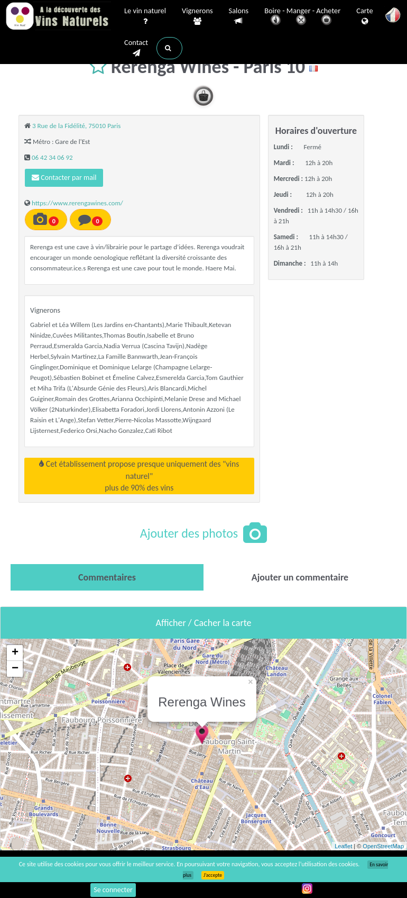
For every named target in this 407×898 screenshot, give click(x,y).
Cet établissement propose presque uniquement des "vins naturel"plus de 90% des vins (139, 476)
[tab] (107, 577)
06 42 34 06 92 (52, 157)
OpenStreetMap (383, 846)
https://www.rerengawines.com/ (77, 203)
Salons (239, 16)
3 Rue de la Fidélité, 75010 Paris (76, 126)
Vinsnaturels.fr (58, 17)
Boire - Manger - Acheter (302, 17)
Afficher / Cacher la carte (204, 623)
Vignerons (197, 16)
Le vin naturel (145, 16)
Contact (136, 48)
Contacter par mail (64, 177)
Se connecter (113, 889)
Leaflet (343, 846)
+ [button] (15, 653)
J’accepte (213, 875)
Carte (364, 16)
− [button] (15, 669)
